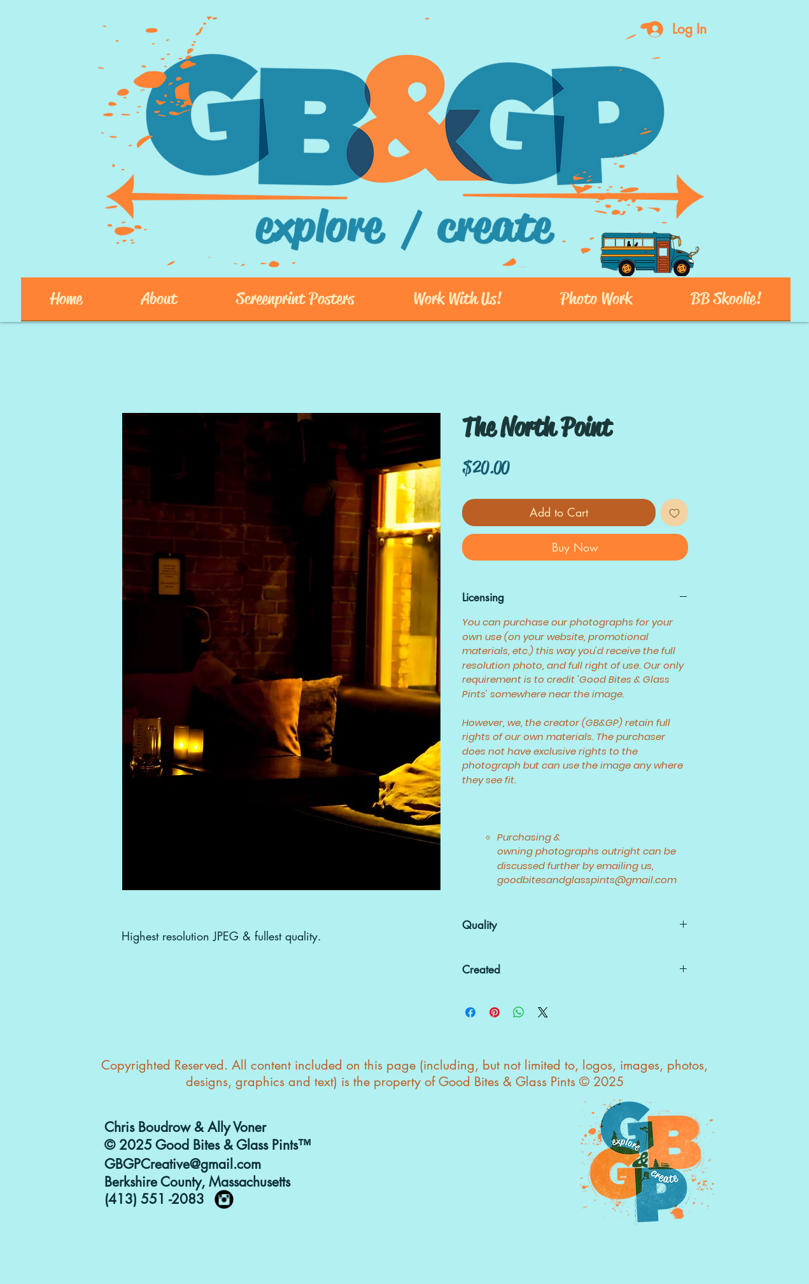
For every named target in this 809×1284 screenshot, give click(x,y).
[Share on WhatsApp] (518, 1012)
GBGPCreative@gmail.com (182, 1164)
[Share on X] (543, 1012)
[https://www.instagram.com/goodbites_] (224, 1199)
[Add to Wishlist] (674, 512)
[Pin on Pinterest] (494, 1012)
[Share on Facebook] (470, 1012)
